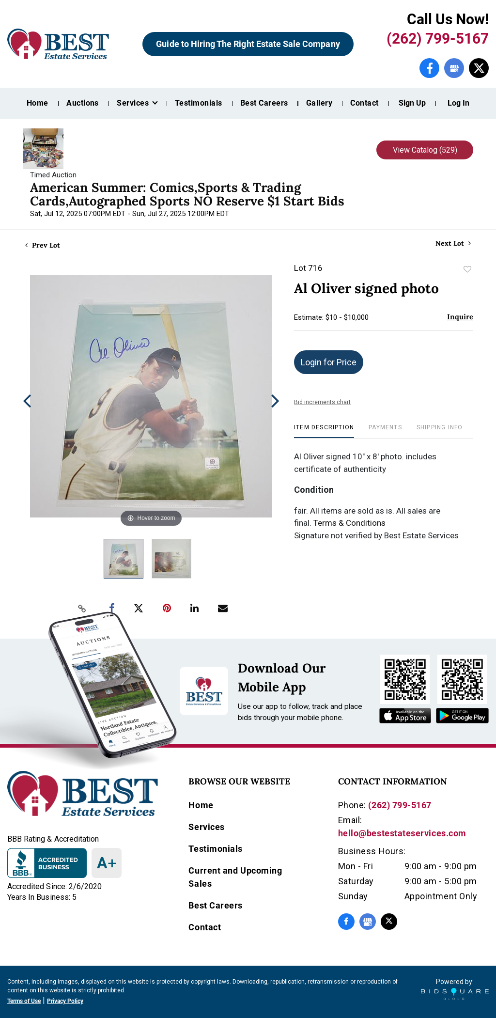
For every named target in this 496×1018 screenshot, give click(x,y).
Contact (364, 103)
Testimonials (198, 103)
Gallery (319, 103)
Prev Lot (42, 245)
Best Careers (264, 103)
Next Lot (453, 243)
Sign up (412, 103)
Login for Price (328, 362)
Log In (458, 103)
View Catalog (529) (425, 150)
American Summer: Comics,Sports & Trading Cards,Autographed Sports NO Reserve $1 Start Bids (187, 194)
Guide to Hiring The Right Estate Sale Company (248, 44)
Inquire (460, 316)
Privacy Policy (65, 1001)
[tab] (324, 431)
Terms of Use (24, 1001)
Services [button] (134, 103)
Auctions (82, 103)
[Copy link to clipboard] (82, 608)
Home (37, 103)
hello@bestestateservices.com (402, 833)
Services (206, 827)
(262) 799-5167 (438, 38)
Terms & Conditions (349, 523)
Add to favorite (467, 269)
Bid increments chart (322, 402)
